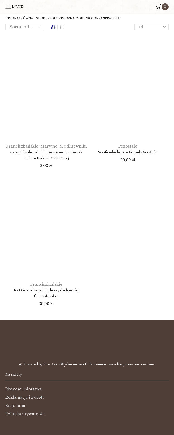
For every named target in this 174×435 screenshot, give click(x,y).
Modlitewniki (73, 146)
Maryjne (48, 146)
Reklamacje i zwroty (25, 397)
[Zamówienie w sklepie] (24, 27)
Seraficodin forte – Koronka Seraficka (128, 152)
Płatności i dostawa (23, 389)
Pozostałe (127, 146)
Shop (40, 18)
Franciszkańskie (22, 146)
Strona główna (19, 18)
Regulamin (16, 406)
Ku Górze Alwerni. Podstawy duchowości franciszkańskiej (46, 293)
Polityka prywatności (25, 414)
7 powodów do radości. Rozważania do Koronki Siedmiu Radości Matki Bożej (46, 155)
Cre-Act (51, 364)
